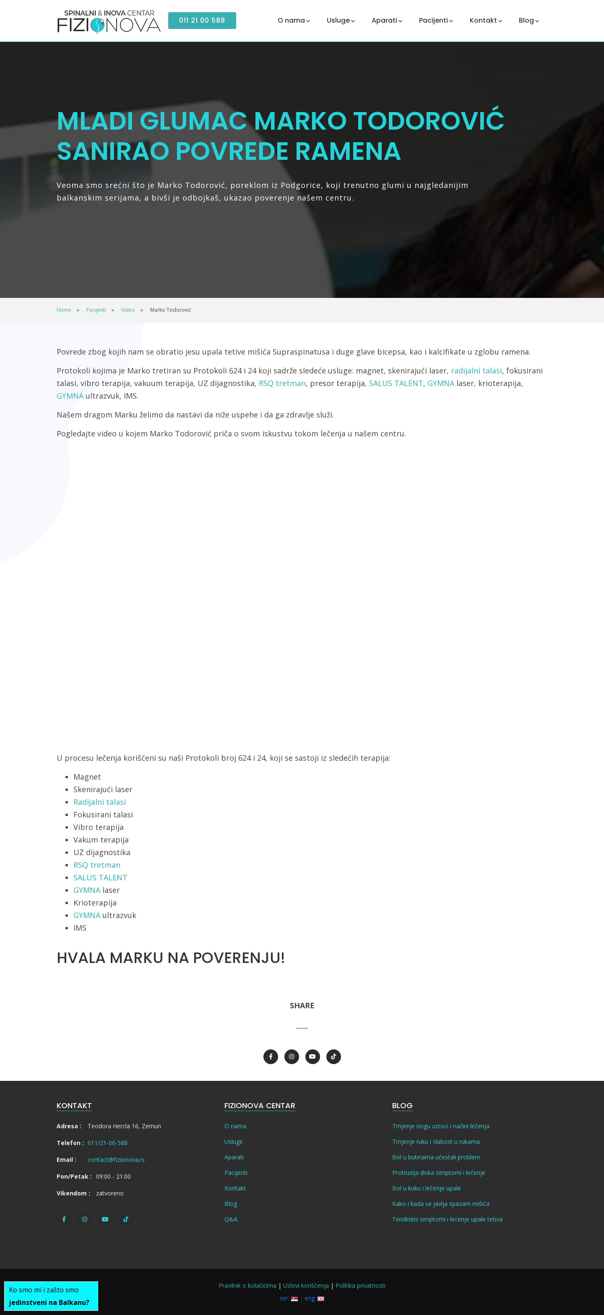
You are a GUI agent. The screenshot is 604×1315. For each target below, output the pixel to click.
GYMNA (440, 383)
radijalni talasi (476, 370)
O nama (235, 1126)
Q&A (230, 1219)
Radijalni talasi (99, 802)
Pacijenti (235, 1173)
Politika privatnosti (360, 1285)
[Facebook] (270, 1056)
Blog (230, 1204)
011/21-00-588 (108, 1143)
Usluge (233, 1141)
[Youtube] (312, 1056)
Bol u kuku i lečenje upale (426, 1188)
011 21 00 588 (202, 20)
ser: (289, 1298)
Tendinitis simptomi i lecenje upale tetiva (447, 1219)
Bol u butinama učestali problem (436, 1157)
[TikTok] (333, 1056)
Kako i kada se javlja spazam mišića (440, 1204)
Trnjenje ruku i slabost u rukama (436, 1141)
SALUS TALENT (396, 383)
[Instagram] (291, 1056)
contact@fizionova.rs (116, 1160)
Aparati (234, 1157)
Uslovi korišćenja (306, 1285)
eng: (314, 1298)
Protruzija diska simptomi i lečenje (438, 1173)
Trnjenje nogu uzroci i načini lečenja (440, 1126)
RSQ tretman (282, 383)
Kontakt (235, 1188)
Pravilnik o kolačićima (247, 1285)
